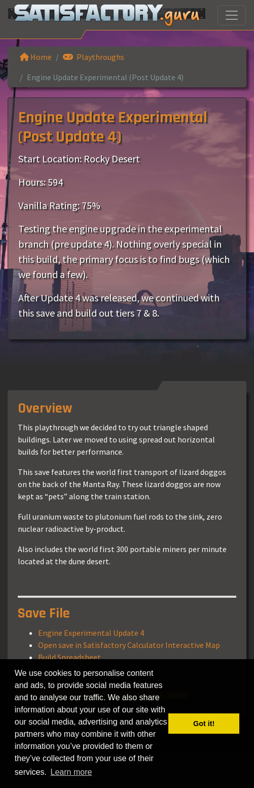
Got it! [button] (203, 724)
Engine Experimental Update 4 (91, 633)
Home (36, 57)
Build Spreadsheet (69, 657)
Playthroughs (93, 57)
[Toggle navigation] (231, 15)
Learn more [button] (71, 772)
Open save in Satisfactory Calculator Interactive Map (129, 645)
